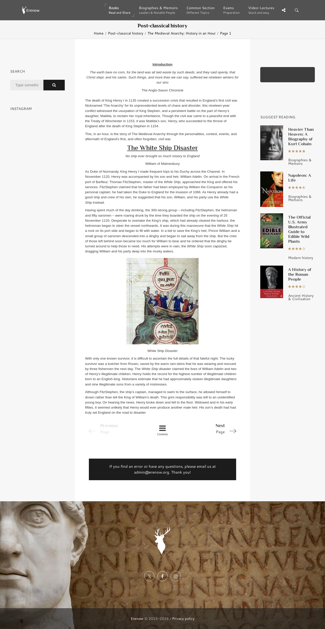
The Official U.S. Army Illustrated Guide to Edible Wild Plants (299, 229)
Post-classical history (125, 33)
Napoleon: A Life (299, 178)
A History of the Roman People (299, 274)
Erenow (137, 618)
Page (209, 428)
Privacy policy (183, 618)
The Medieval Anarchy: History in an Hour (182, 33)
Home (99, 33)
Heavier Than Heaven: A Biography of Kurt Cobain (301, 136)
